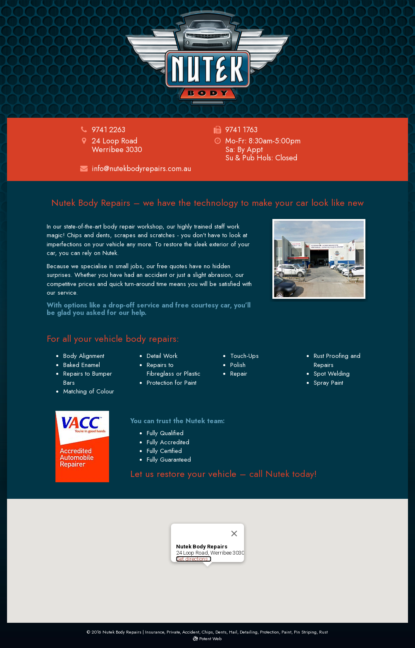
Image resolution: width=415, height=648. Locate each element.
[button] (207, 574)
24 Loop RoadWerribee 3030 (111, 145)
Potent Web (207, 638)
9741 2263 (108, 129)
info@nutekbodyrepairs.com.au (141, 168)
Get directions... (194, 559)
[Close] (234, 533)
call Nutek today (281, 473)
